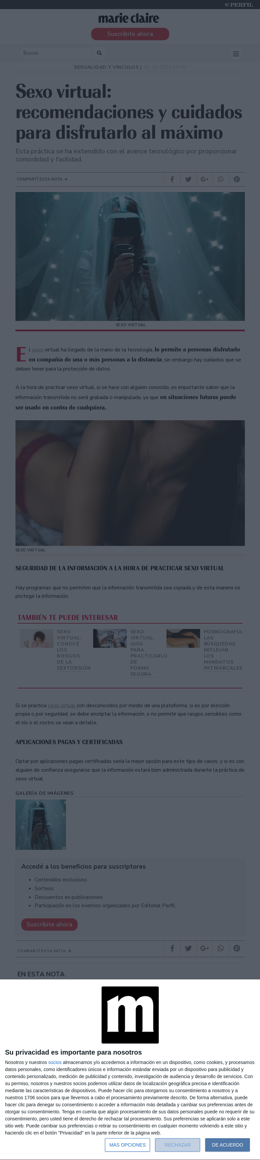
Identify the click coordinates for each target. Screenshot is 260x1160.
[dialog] (130, 1070)
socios (55, 1062)
